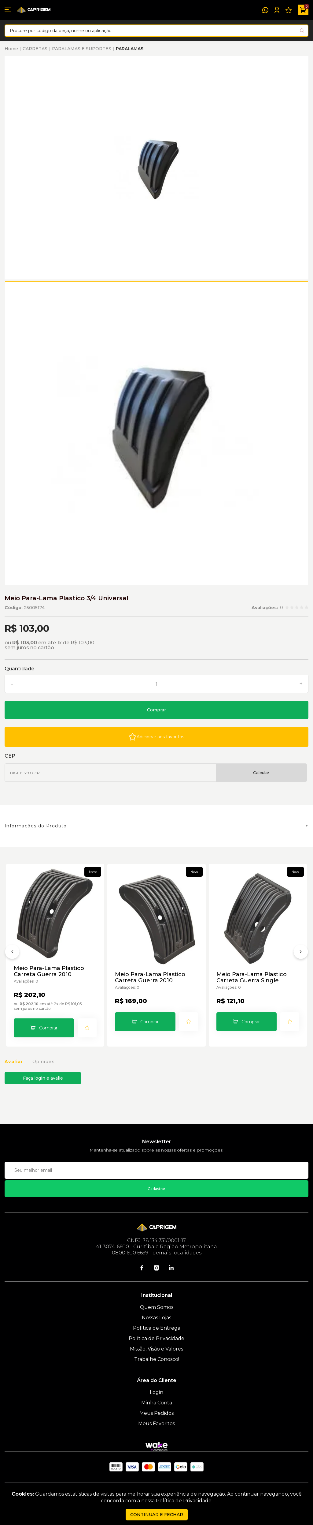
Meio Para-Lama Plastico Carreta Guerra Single (251, 977)
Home (11, 48)
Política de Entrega (156, 1328)
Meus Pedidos (156, 1413)
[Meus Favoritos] (288, 10)
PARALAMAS (129, 48)
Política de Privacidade (156, 1338)
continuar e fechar (156, 1514)
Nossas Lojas (156, 1318)
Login (156, 1392)
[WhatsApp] (265, 10)
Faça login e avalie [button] (43, 1078)
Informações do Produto (36, 826)
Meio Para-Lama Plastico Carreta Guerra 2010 (49, 971)
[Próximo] (300, 953)
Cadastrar (156, 1188)
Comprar (156, 710)
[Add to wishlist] (156, 737)
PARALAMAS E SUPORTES (81, 48)
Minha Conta (156, 1403)
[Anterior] (12, 953)
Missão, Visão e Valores (156, 1349)
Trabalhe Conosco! (156, 1359)
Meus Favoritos (156, 1423)
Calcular (261, 772)
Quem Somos (156, 1307)
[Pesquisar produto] (302, 30)
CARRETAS (35, 48)
